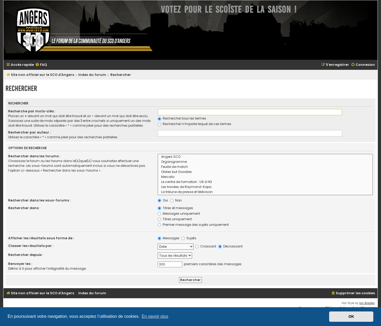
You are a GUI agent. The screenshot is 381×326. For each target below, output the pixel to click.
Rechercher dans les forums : (34, 156)
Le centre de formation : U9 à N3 (265, 182)
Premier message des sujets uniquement (193, 224)
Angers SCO (265, 156)
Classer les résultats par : (30, 246)
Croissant (205, 246)
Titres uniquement (175, 219)
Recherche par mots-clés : (31, 111)
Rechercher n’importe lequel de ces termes (194, 124)
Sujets (189, 238)
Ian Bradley (367, 303)
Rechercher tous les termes (182, 118)
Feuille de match (265, 166)
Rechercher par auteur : (29, 132)
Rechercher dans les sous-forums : (39, 200)
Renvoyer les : (20, 263)
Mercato (265, 177)
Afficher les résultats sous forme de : (41, 238)
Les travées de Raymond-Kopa (265, 187)
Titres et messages (175, 208)
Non (176, 200)
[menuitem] (41, 64)
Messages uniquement (179, 213)
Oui (163, 200)
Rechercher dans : (24, 208)
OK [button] (351, 316)
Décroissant (230, 246)
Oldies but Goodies (265, 172)
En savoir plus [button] (155, 316)
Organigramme (265, 161)
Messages (168, 238)
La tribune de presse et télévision (265, 192)
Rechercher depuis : (25, 254)
